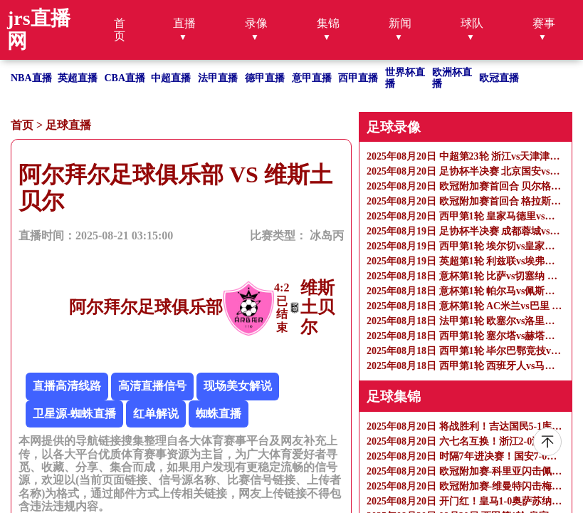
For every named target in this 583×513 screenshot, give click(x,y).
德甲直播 (265, 78)
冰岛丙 (327, 235)
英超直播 (78, 78)
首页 (119, 29)
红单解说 (156, 414)
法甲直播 (218, 78)
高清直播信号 (152, 386)
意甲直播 (312, 78)
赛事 (543, 23)
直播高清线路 (67, 386)
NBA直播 (31, 78)
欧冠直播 (499, 78)
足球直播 (68, 125)
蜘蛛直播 (218, 414)
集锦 (328, 23)
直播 (184, 23)
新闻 (400, 23)
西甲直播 (358, 78)
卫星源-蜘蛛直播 (74, 414)
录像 (256, 23)
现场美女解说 (238, 386)
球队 (472, 23)
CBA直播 (125, 78)
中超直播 (171, 78)
